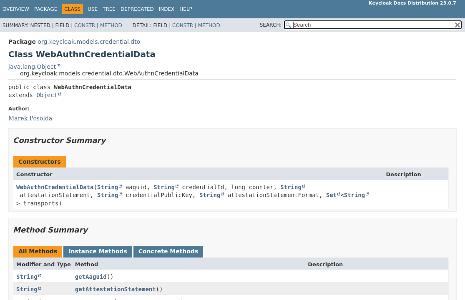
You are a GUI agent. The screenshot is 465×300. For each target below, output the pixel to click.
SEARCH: (271, 25)
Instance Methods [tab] (97, 251)
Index (167, 9)
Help (185, 9)
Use (93, 9)
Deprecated (137, 9)
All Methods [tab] (37, 251)
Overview (16, 9)
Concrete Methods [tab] (168, 251)
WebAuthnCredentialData (54, 187)
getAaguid (91, 276)
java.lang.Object (32, 66)
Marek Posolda (30, 118)
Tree (109, 9)
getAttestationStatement (115, 289)
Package (45, 9)
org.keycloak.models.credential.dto (89, 41)
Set (331, 195)
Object (47, 95)
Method (111, 25)
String (107, 187)
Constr (84, 25)
